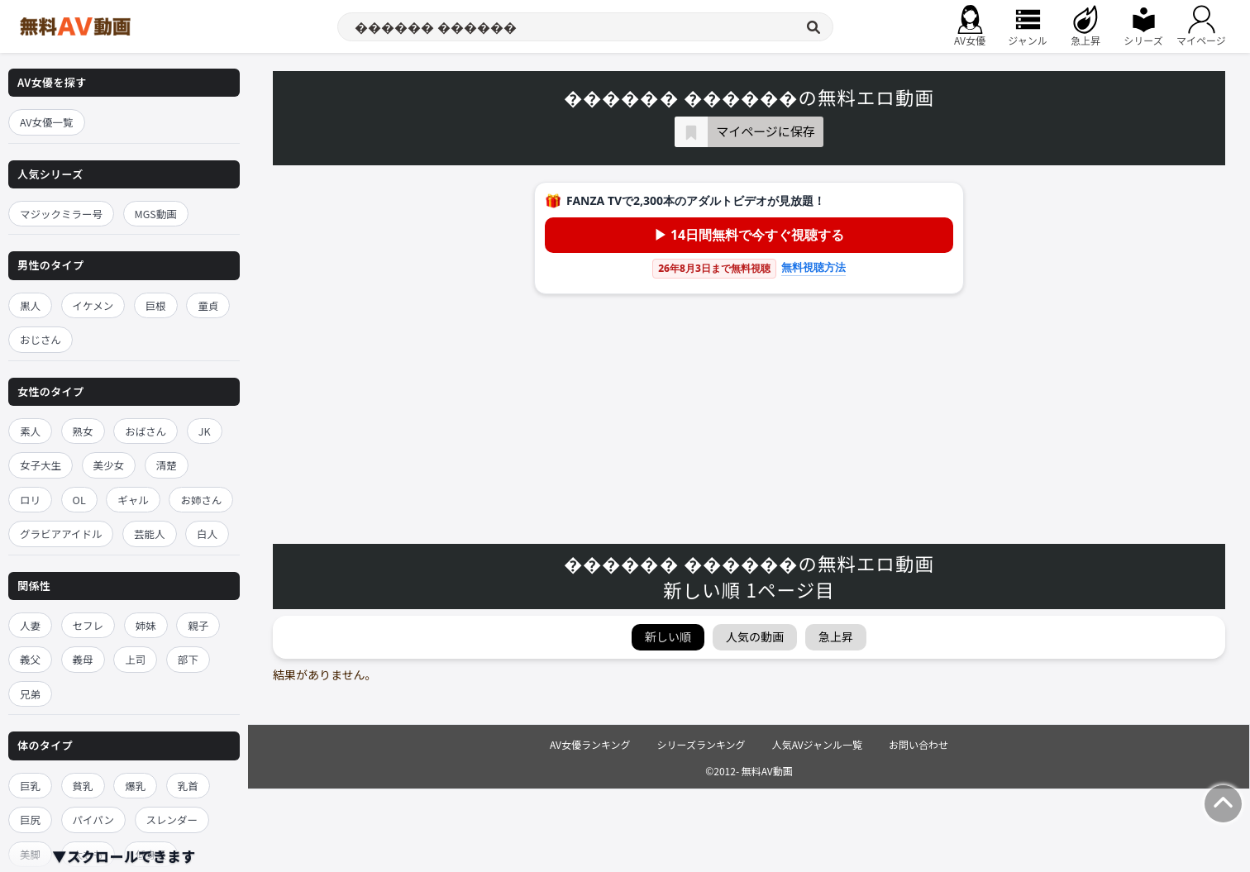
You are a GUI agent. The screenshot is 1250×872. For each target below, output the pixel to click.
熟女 (83, 431)
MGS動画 (156, 214)
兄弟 (30, 694)
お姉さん (201, 499)
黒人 (30, 305)
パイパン (93, 819)
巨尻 (30, 819)
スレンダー (172, 819)
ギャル (133, 499)
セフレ (88, 625)
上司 (135, 659)
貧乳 (83, 785)
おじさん (40, 339)
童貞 (208, 305)
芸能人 (149, 533)
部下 (188, 659)
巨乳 (30, 785)
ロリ (30, 499)
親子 (198, 625)
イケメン (93, 305)
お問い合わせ (918, 744)
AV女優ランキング (590, 744)
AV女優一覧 (47, 122)
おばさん (145, 431)
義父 (30, 659)
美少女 (109, 465)
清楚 (166, 465)
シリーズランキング (701, 744)
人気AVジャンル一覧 (817, 744)
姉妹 (146, 625)
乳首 (188, 785)
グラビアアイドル (61, 533)
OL (79, 499)
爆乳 (135, 785)
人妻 (30, 625)
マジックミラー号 (61, 214)
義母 (83, 659)
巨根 (156, 305)
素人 (30, 431)
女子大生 (40, 465)
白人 (207, 533)
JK (204, 431)
